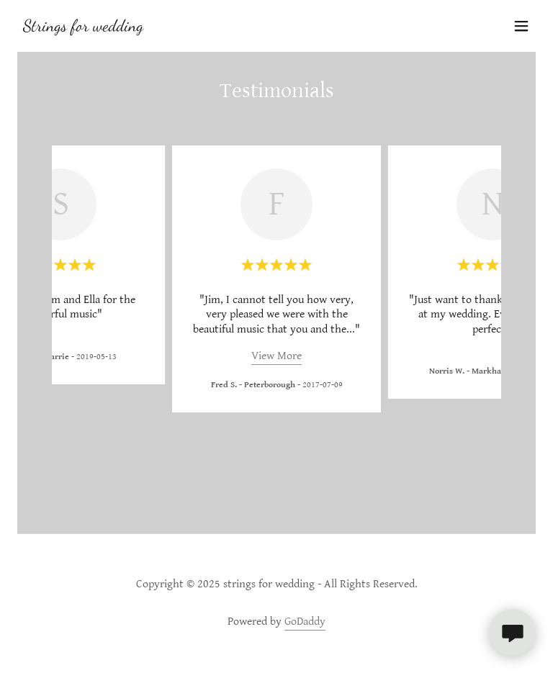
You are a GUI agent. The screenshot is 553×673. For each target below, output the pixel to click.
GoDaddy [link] (304, 621)
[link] (80, 28)
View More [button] (276, 356)
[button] (521, 26)
